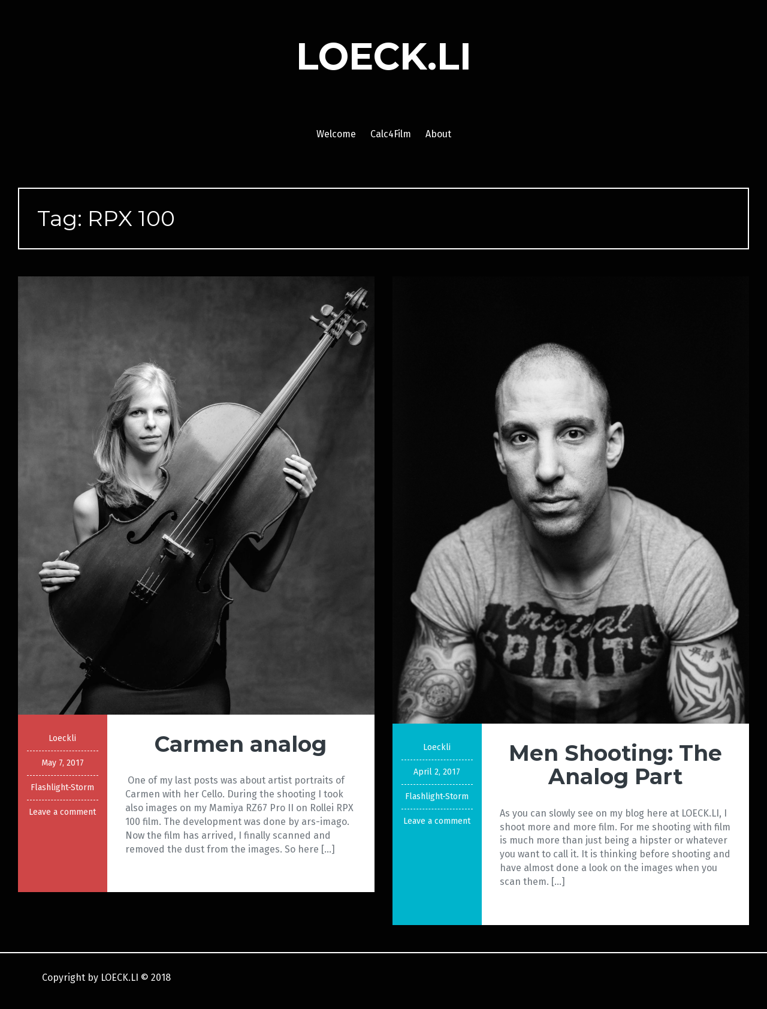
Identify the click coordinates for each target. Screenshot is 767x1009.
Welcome (336, 134)
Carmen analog (241, 744)
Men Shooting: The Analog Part (615, 765)
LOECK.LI (384, 56)
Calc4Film (390, 134)
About (438, 134)
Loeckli (62, 738)
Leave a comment (62, 812)
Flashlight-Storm (62, 787)
